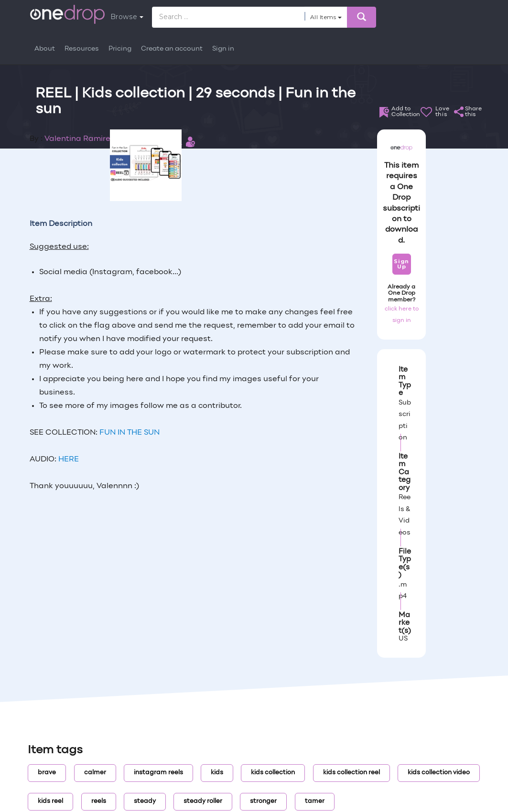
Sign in (223, 49)
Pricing (119, 49)
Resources (82, 49)
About (44, 49)
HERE (68, 459)
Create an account (172, 49)
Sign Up (401, 264)
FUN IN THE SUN (129, 433)
